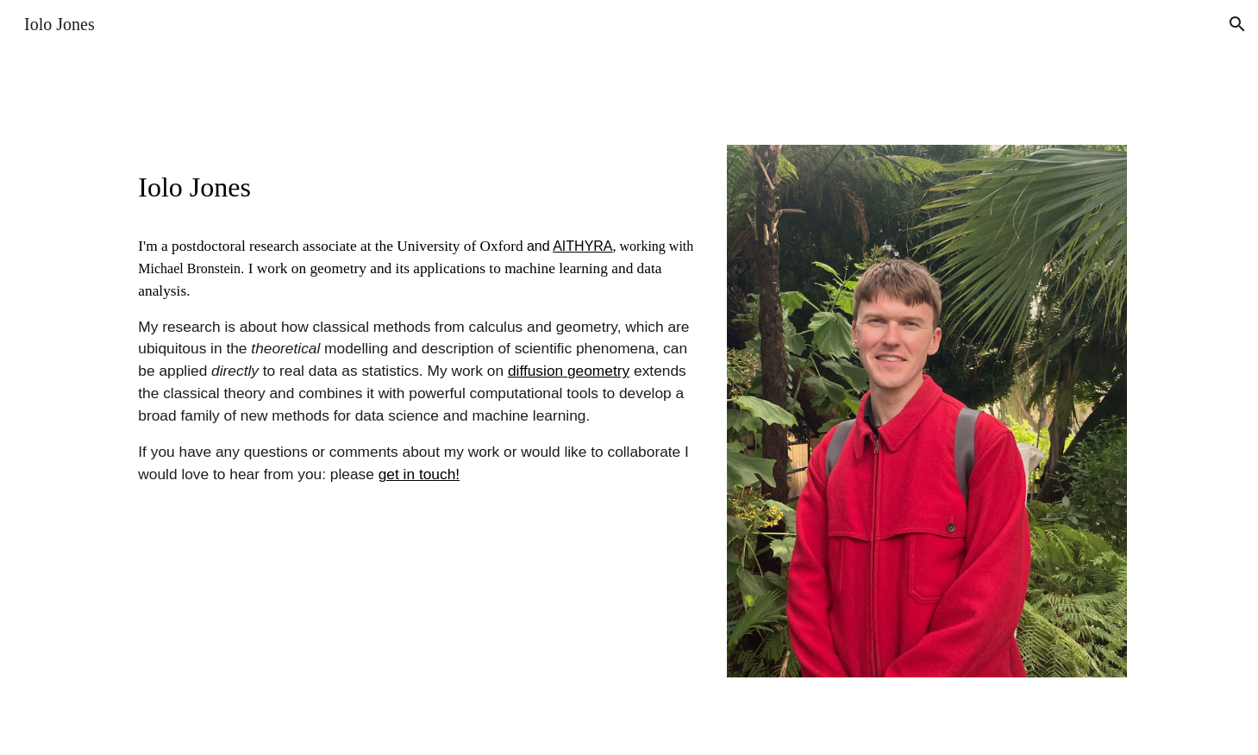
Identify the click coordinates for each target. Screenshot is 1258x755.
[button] (1237, 24)
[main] (416, 184)
